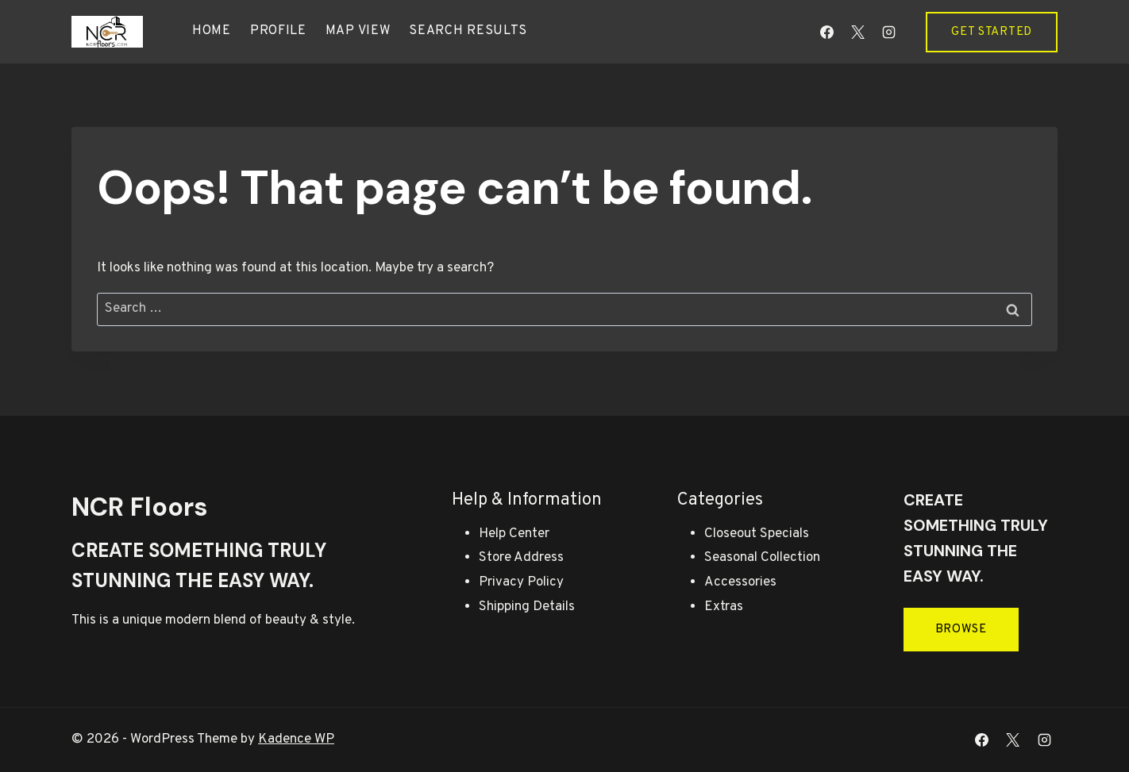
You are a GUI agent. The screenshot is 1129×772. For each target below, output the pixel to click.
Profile (278, 31)
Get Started (991, 32)
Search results (468, 31)
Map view (358, 31)
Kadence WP (296, 739)
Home (211, 31)
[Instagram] (888, 31)
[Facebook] (826, 31)
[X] (857, 31)
